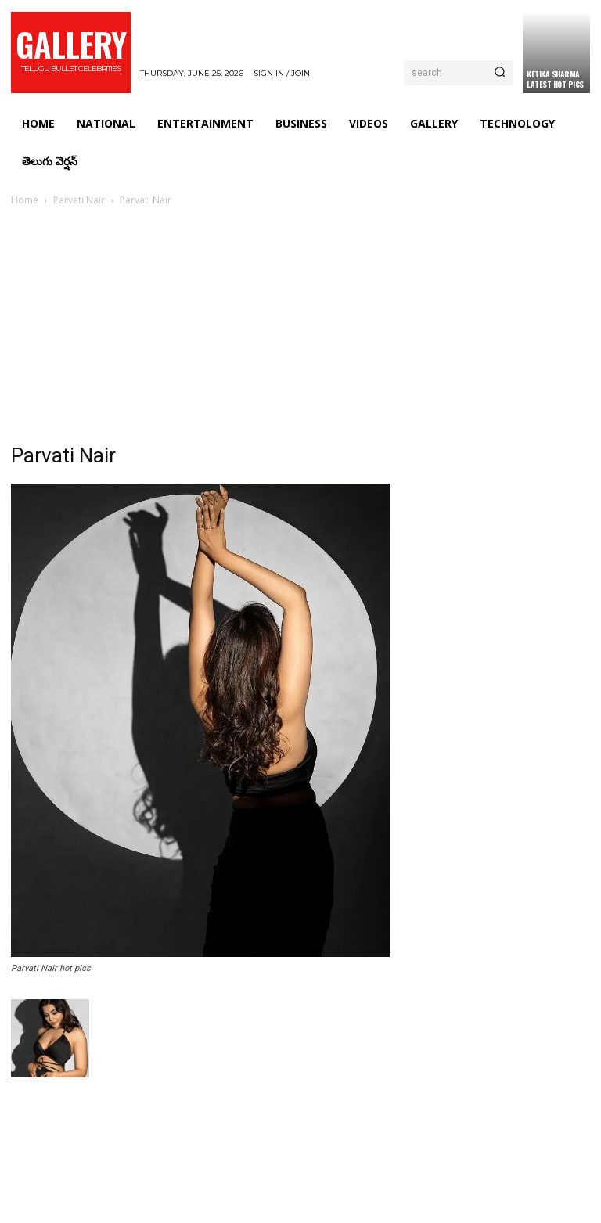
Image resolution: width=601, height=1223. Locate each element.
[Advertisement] (300, 326)
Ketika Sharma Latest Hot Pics (555, 79)
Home (24, 200)
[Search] (499, 72)
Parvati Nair (79, 200)
